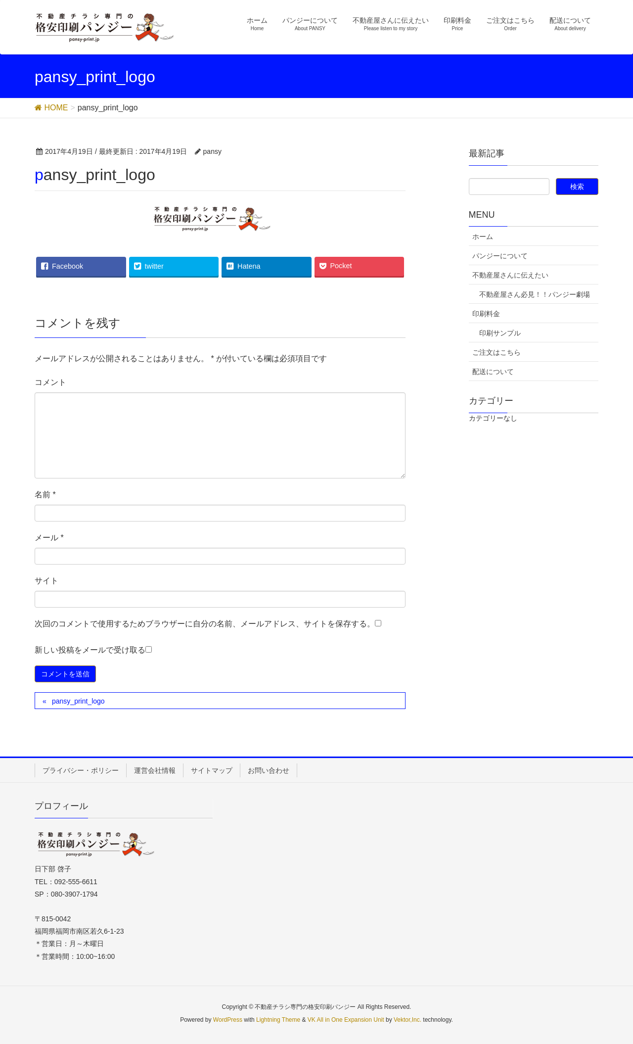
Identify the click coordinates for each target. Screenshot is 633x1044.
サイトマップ (211, 770)
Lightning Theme (278, 1019)
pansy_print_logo (78, 701)
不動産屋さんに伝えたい (510, 275)
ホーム (482, 236)
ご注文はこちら (496, 352)
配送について (493, 372)
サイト (46, 580)
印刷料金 (486, 314)
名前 (45, 494)
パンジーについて (500, 256)
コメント (50, 382)
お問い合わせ (268, 770)
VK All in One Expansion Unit (346, 1019)
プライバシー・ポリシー (81, 770)
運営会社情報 (155, 770)
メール (49, 537)
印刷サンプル (500, 333)
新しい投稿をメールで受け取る (90, 650)
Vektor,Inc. (407, 1019)
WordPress (227, 1019)
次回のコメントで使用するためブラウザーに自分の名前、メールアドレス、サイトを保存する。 (205, 623)
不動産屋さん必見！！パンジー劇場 (534, 294)
